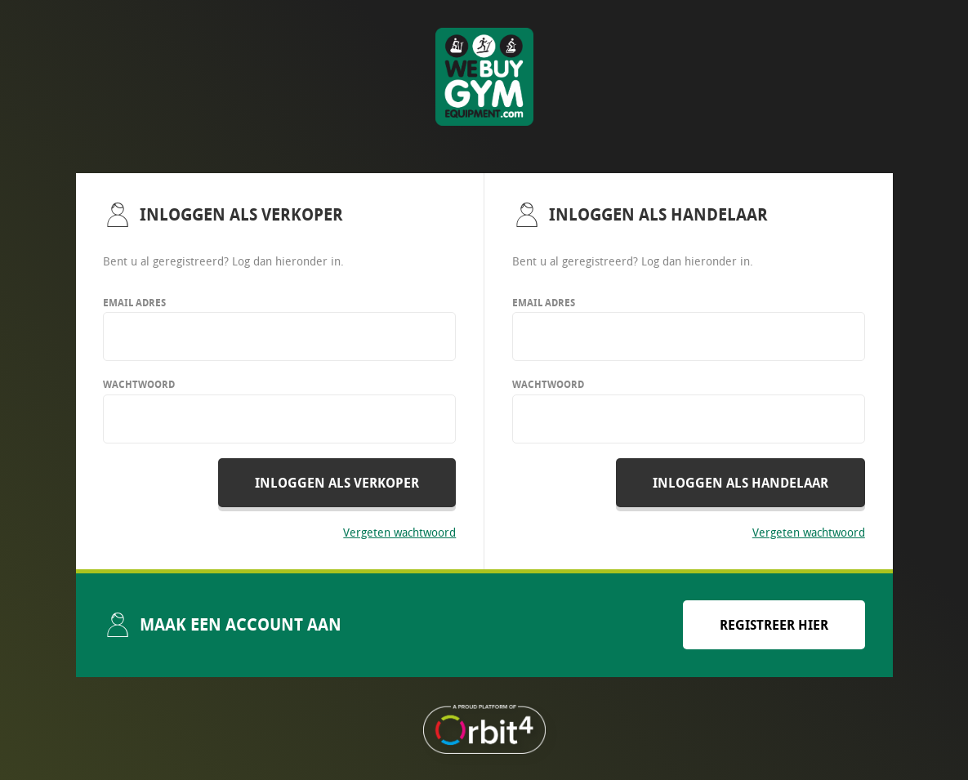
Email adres (134, 303)
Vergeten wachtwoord (399, 532)
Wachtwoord (139, 384)
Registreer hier (774, 625)
